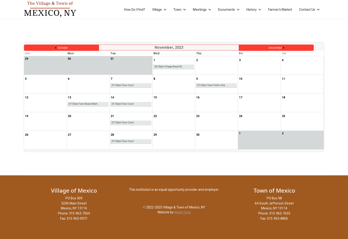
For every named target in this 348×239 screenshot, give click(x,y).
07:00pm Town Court (123, 85)
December (275, 47)
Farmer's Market (280, 9)
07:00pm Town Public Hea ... (212, 85)
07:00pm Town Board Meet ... (84, 104)
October (63, 47)
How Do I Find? (134, 9)
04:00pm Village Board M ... (169, 66)
